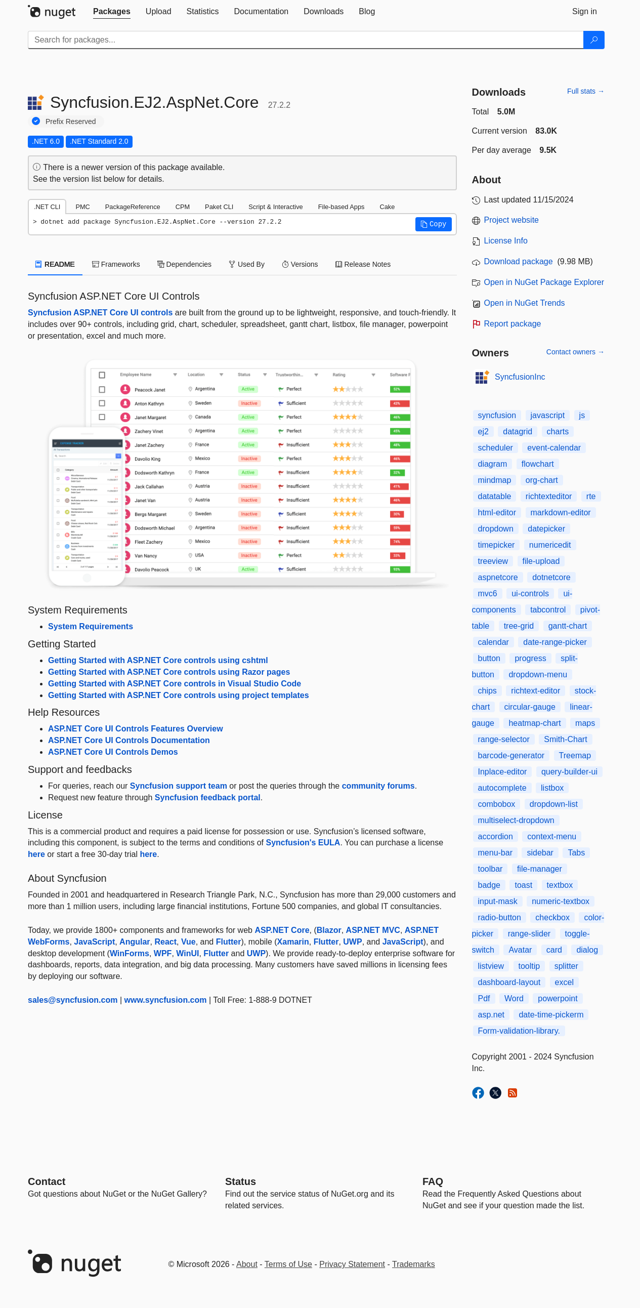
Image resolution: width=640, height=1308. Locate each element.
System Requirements (90, 626)
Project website (511, 220)
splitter (566, 966)
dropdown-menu (537, 674)
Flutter (228, 941)
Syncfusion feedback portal (208, 797)
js (582, 415)
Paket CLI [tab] (219, 207)
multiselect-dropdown (516, 820)
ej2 (483, 431)
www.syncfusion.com (165, 1000)
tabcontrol (548, 609)
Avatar (520, 950)
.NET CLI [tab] (47, 207)
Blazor (329, 930)
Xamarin (293, 941)
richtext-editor (535, 690)
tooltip (529, 966)
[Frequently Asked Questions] (432, 1181)
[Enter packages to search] (306, 40)
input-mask (498, 901)
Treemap (575, 755)
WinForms (129, 953)
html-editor (497, 512)
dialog (587, 950)
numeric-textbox (560, 901)
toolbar (490, 869)
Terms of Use (288, 1264)
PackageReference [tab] (132, 207)
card (554, 950)
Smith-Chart (565, 739)
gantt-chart (567, 626)
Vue (188, 941)
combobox (497, 804)
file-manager (539, 869)
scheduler (495, 447)
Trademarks (413, 1264)
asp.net (491, 1014)
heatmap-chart (534, 723)
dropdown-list (554, 804)
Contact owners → (575, 352)
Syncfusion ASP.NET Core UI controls (100, 312)
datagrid (517, 431)
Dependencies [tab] (184, 264)
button (489, 658)
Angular (134, 941)
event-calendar (554, 447)
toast (523, 885)
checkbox (552, 917)
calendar (493, 642)
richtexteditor (549, 496)
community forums (378, 786)
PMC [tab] (82, 207)
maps (585, 723)
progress (530, 658)
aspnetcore (498, 577)
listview (491, 966)
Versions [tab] (300, 264)
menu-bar (495, 852)
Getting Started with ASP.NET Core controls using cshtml (158, 660)
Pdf (484, 998)
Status (240, 1181)
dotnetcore (551, 577)
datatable (494, 496)
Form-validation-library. (519, 1031)
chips (487, 690)
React (165, 941)
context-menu (551, 836)
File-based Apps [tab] (341, 207)
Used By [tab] (247, 264)
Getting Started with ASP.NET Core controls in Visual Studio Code (174, 683)
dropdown (496, 528)
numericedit (550, 545)
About (247, 1264)
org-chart (542, 480)
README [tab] (55, 264)
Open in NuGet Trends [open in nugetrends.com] (524, 303)
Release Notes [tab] (363, 264)
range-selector (504, 739)
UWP (352, 941)
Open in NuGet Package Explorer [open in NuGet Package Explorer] (544, 282)
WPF (163, 953)
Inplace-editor (502, 771)
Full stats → (586, 91)
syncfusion (497, 415)
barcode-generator (511, 755)
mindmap (494, 480)
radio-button (499, 917)
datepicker (546, 528)
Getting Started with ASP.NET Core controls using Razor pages (169, 672)
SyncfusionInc (520, 377)
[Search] (594, 40)
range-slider (529, 933)
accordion (495, 836)
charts (558, 431)
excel (564, 982)
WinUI (187, 953)
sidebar (540, 852)
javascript (548, 415)
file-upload (541, 561)
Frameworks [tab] (116, 264)
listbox (552, 788)
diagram (492, 464)
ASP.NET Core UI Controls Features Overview (135, 728)
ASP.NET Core (281, 930)
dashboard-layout (509, 982)
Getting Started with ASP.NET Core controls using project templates (178, 695)
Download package (518, 261)
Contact (46, 1181)
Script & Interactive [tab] (275, 207)
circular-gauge (530, 707)
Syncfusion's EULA (303, 842)
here (36, 854)
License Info (506, 240)
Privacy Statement (352, 1264)
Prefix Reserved (71, 121)
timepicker (496, 545)
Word (514, 998)
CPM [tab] (183, 207)
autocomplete (502, 788)
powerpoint (557, 998)
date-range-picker (554, 642)
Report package (512, 323)
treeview (493, 561)
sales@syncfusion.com (72, 1000)
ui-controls (530, 593)
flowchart (538, 464)
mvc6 (487, 593)
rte (591, 496)
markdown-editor (561, 512)
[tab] (112, 12)
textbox (560, 885)
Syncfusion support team (178, 786)
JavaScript (94, 941)
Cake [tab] (387, 207)
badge (489, 885)
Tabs (576, 852)
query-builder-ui (569, 771)
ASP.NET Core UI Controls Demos (113, 752)
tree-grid (519, 626)
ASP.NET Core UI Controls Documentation (129, 740)
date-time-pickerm (551, 1014)
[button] (433, 224)
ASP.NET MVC (373, 930)
